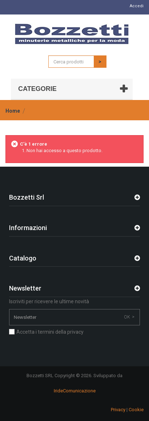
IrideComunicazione (75, 390)
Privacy (118, 409)
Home (12, 111)
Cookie (136, 409)
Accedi (137, 6)
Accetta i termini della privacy (50, 332)
